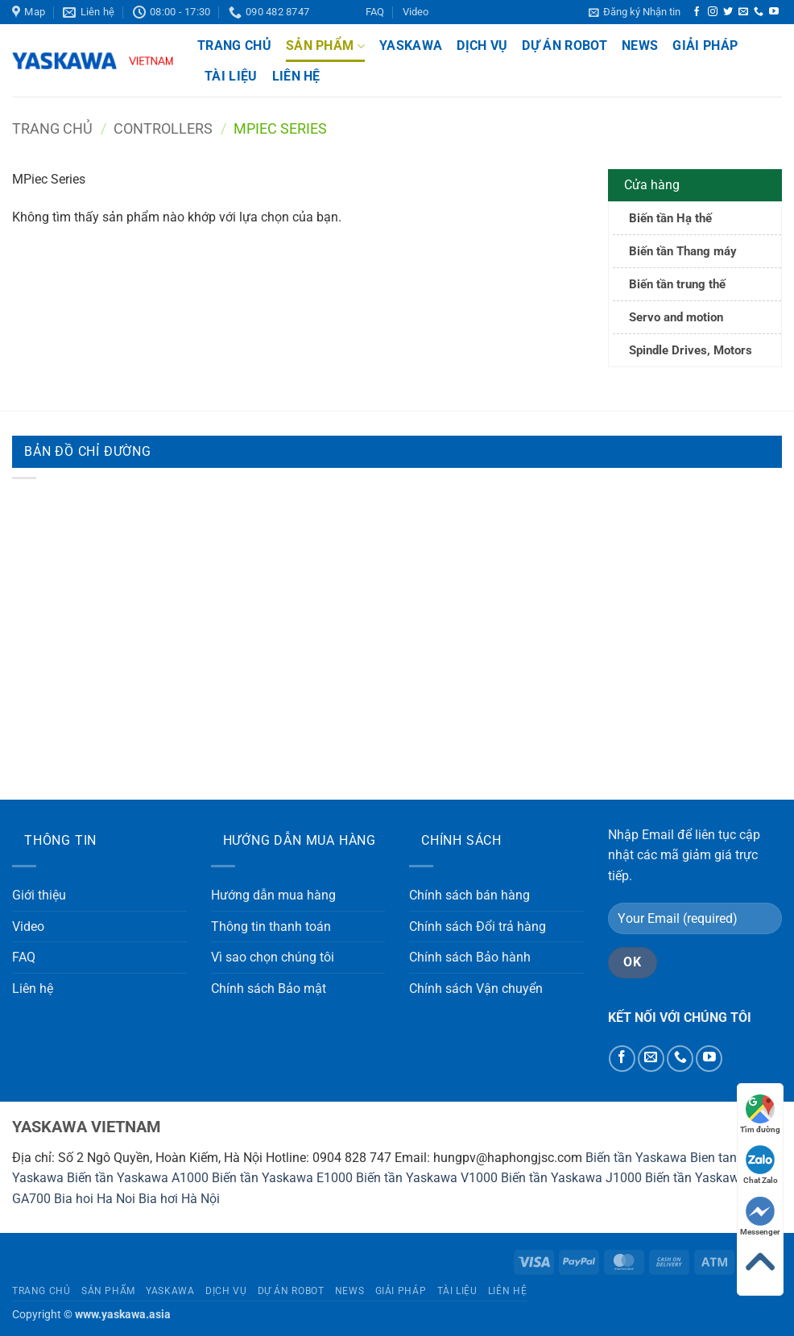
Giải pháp (705, 45)
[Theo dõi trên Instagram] (712, 12)
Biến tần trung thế (677, 284)
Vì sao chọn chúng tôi (272, 957)
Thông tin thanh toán (271, 926)
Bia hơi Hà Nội (179, 1198)
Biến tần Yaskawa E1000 (282, 1177)
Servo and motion (676, 317)
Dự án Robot (564, 45)
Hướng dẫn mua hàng (273, 895)
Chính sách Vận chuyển (476, 988)
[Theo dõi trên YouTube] (774, 12)
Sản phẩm (325, 46)
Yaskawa (410, 45)
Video (415, 12)
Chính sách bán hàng (469, 895)
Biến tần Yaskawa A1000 (138, 1177)
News (640, 45)
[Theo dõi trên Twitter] (728, 12)
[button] (634, 12)
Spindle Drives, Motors (690, 350)
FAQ (375, 12)
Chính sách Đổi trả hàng (477, 926)
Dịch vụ (482, 45)
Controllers (163, 128)
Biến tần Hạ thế (670, 218)
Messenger (760, 1216)
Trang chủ (234, 45)
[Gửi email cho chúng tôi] (743, 12)
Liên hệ (296, 76)
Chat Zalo (760, 1165)
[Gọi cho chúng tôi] (758, 12)
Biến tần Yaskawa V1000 (427, 1177)
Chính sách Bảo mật (268, 988)
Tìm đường (760, 1114)
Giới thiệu (39, 895)
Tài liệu (231, 76)
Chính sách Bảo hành (470, 957)
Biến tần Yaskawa (636, 1157)
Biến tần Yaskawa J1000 (571, 1177)
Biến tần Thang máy (683, 251)
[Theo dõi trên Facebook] (696, 12)
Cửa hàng (652, 184)
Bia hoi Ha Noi (94, 1198)
